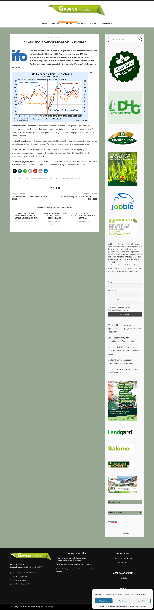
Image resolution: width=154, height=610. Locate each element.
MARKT (59, 38)
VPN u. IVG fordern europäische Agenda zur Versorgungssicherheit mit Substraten (124, 328)
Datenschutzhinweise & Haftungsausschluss (124, 606)
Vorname (111, 282)
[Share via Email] (59, 188)
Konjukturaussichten (70, 179)
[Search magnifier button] (139, 39)
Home (44, 24)
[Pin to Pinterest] (53, 188)
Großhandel (54, 179)
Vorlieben (141, 601)
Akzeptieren (103, 601)
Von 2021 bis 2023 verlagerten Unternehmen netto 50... (83, 215)
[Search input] (123, 39)
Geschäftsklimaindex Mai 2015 (36, 179)
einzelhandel (18, 179)
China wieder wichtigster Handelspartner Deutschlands (54, 215)
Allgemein (50, 38)
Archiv (80, 24)
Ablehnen (122, 601)
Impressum (143, 606)
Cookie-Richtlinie (103, 606)
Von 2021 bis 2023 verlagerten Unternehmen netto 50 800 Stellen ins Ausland (124, 350)
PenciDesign (49, 607)
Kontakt (93, 24)
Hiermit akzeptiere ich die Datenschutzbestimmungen (119, 309)
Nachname (112, 290)
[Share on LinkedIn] (56, 188)
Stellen (56, 23)
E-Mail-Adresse (113, 299)
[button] (15, 171)
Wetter (69, 24)
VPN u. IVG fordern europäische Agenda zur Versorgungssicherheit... (26, 215)
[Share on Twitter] (51, 188)
